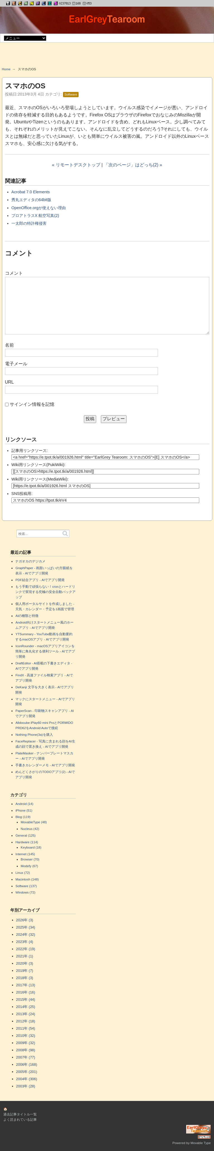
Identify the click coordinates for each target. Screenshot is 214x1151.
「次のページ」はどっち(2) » (133, 164)
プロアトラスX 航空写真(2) (35, 215)
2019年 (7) (24, 971)
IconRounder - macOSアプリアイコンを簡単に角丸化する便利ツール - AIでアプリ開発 (45, 651)
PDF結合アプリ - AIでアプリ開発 (40, 580)
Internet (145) (25, 854)
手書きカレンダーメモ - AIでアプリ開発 (45, 765)
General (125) (25, 835)
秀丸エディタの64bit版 (31, 199)
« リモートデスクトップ (76, 164)
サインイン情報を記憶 (32, 404)
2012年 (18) (25, 1021)
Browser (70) (30, 859)
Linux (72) (22, 872)
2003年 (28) (25, 1086)
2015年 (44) (25, 999)
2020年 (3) (24, 963)
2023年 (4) (24, 942)
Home (6, 69)
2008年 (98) (25, 1050)
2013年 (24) (25, 1014)
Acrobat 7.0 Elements (30, 192)
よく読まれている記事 (20, 1119)
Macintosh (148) (27, 879)
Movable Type (201, 1143)
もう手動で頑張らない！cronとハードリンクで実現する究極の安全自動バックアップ (45, 592)
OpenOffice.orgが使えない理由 (38, 208)
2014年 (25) (25, 1007)
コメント (14, 273)
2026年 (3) (24, 920)
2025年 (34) (25, 927)
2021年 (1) (24, 956)
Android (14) (24, 803)
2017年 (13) (25, 985)
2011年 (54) (25, 1028)
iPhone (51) (23, 810)
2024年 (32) (25, 934)
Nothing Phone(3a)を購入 (34, 734)
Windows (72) (25, 892)
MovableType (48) (34, 822)
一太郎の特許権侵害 (29, 223)
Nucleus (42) (30, 828)
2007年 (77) (25, 1057)
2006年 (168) (26, 1064)
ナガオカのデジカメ (30, 561)
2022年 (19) (25, 949)
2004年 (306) (26, 1079)
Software (70, 94)
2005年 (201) (26, 1072)
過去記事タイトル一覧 (20, 1114)
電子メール (16, 363)
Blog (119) (22, 817)
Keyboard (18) (31, 847)
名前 (9, 345)
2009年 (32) (25, 1043)
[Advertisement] (107, 56)
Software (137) (26, 886)
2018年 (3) (24, 978)
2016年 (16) (25, 992)
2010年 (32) (25, 1036)
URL (9, 382)
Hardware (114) (26, 842)
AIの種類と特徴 (26, 615)
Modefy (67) (29, 866)
